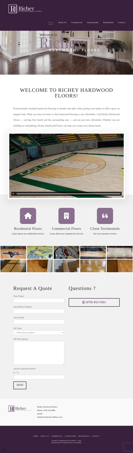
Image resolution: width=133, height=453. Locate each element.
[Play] (13, 194)
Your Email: (38, 320)
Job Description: (38, 341)
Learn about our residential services (28, 233)
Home (35, 436)
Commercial (57, 436)
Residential (84, 436)
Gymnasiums (70, 436)
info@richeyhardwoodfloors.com (49, 417)
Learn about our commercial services (66, 233)
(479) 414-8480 (49, 410)
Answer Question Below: (38, 374)
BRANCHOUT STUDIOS (72, 442)
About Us (45, 436)
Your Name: (38, 298)
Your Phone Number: (38, 309)
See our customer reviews (105, 233)
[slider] (68, 193)
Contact (96, 436)
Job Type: (38, 330)
